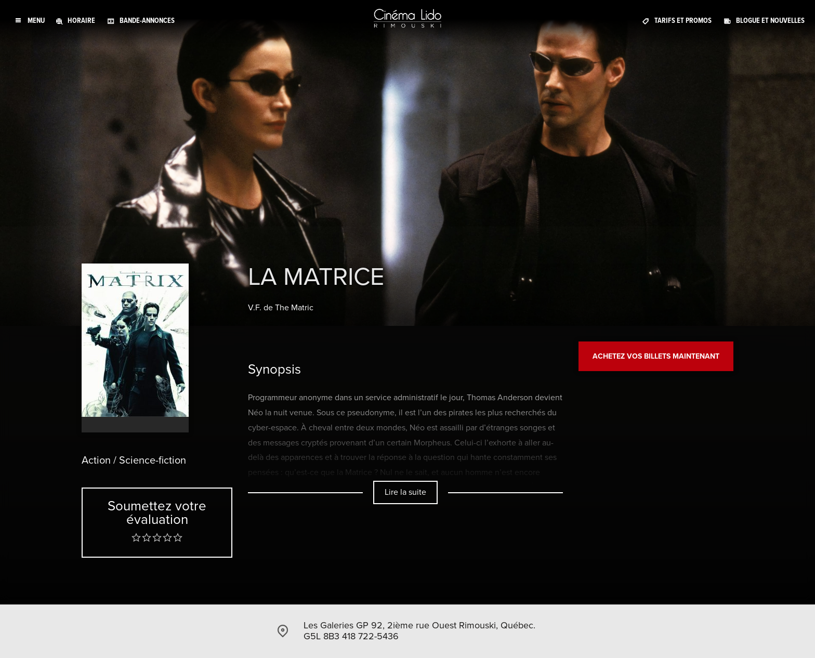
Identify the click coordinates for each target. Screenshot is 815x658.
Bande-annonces (147, 20)
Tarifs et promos (683, 20)
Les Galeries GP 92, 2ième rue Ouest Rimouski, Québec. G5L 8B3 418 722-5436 (419, 630)
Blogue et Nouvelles (770, 20)
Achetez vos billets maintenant (656, 356)
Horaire (81, 20)
